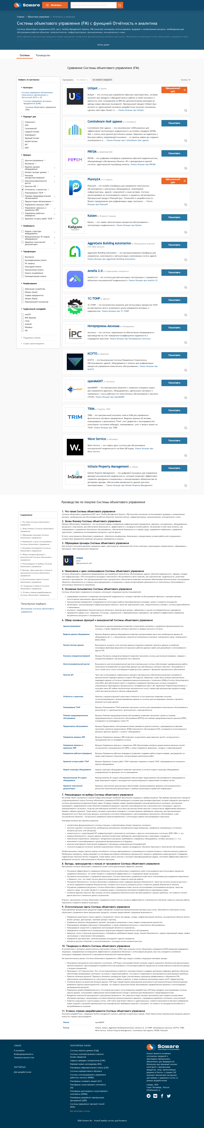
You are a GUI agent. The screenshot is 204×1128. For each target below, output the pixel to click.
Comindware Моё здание (105, 121)
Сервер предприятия (34, 295)
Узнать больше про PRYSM (142, 164)
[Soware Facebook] (162, 1096)
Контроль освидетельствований (34, 176)
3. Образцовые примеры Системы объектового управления (34, 536)
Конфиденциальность (23, 1054)
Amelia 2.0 (95, 271)
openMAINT (95, 381)
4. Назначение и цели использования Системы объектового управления (35, 543)
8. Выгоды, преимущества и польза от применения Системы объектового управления (36, 573)
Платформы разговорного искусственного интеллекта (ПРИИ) (89, 1092)
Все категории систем (80, 1111)
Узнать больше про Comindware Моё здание (128, 140)
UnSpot (92, 88)
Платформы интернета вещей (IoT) (86, 1081)
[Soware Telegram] (148, 1096)
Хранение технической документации (35, 243)
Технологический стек (24, 1057)
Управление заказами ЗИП (37, 205)
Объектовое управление (38, 16)
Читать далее (103, 45)
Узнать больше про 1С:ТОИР (115, 311)
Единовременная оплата (36, 260)
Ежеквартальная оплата (35, 276)
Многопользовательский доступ (36, 182)
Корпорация (30, 135)
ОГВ (26, 125)
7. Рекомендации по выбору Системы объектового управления (36, 565)
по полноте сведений (102, 80)
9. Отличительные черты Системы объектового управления (34, 580)
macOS (28, 314)
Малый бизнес (31, 141)
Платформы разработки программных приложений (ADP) (87, 1099)
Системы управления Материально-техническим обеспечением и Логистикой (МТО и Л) (37, 94)
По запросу (30, 263)
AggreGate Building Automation (109, 243)
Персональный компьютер (36, 302)
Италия (66, 1022)
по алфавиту (82, 80)
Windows (28, 327)
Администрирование (34, 160)
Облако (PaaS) (31, 298)
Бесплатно (29, 164)
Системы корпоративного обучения (86, 1071)
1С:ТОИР (94, 298)
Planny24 (94, 179)
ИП (26, 144)
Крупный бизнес (32, 138)
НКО (27, 148)
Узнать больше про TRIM (105, 427)
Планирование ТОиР (34, 193)
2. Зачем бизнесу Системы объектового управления (37, 530)
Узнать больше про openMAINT (110, 397)
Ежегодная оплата (33, 267)
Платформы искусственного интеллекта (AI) (88, 1086)
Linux (27, 321)
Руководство (43, 55)
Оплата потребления (34, 273)
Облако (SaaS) (31, 292)
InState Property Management (108, 466)
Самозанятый (31, 128)
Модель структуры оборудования (33, 232)
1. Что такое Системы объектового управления (35, 523)
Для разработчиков (22, 1072)
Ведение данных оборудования (32, 168)
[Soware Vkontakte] (155, 1096)
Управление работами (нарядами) (35, 214)
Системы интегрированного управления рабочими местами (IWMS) (88, 1076)
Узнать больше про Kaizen (129, 225)
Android (28, 324)
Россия (66, 1028)
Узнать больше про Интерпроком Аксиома (129, 338)
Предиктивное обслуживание (38, 201)
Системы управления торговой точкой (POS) (87, 1105)
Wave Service (97, 439)
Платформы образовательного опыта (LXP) (89, 1068)
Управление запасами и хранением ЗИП (35, 209)
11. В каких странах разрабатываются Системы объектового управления (35, 593)
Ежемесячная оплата (34, 270)
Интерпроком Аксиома (103, 326)
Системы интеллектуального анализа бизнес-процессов (87, 1055)
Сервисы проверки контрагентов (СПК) (87, 1060)
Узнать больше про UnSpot (131, 110)
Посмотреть (174, 123)
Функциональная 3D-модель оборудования (37, 238)
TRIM (91, 408)
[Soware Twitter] (169, 1096)
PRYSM (92, 151)
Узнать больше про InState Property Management (129, 485)
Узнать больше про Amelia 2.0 (142, 280)
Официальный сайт (84, 563)
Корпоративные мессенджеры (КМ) (85, 1064)
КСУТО (92, 353)
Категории (53, 5)
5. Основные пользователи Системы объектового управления (35, 549)
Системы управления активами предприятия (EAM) (37, 102)
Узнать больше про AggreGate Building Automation (111, 259)
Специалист (30, 122)
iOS (26, 330)
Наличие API (30, 186)
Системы (25, 55)
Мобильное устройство (35, 289)
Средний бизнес (32, 132)
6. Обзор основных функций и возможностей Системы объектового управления (36, 557)
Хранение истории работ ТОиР (38, 219)
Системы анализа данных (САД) (84, 1050)
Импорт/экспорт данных (36, 172)
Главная (20, 16)
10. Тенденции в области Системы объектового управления (34, 587)
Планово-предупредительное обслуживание (38, 197)
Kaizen (92, 215)
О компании (19, 1050)
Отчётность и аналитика (36, 189)
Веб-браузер (30, 318)
